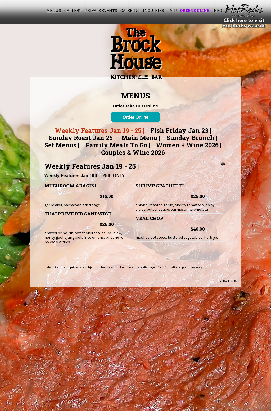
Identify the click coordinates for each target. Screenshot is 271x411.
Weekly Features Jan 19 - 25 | (99, 130)
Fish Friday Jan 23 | (180, 130)
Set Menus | (61, 145)
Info (217, 10)
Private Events (101, 10)
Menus (53, 10)
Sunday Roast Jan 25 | (82, 138)
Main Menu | (140, 138)
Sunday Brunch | (191, 138)
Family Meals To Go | (117, 145)
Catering (130, 10)
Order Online (194, 10)
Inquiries (153, 10)
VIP (173, 10)
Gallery (73, 10)
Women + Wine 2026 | (188, 145)
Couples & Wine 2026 (133, 152)
